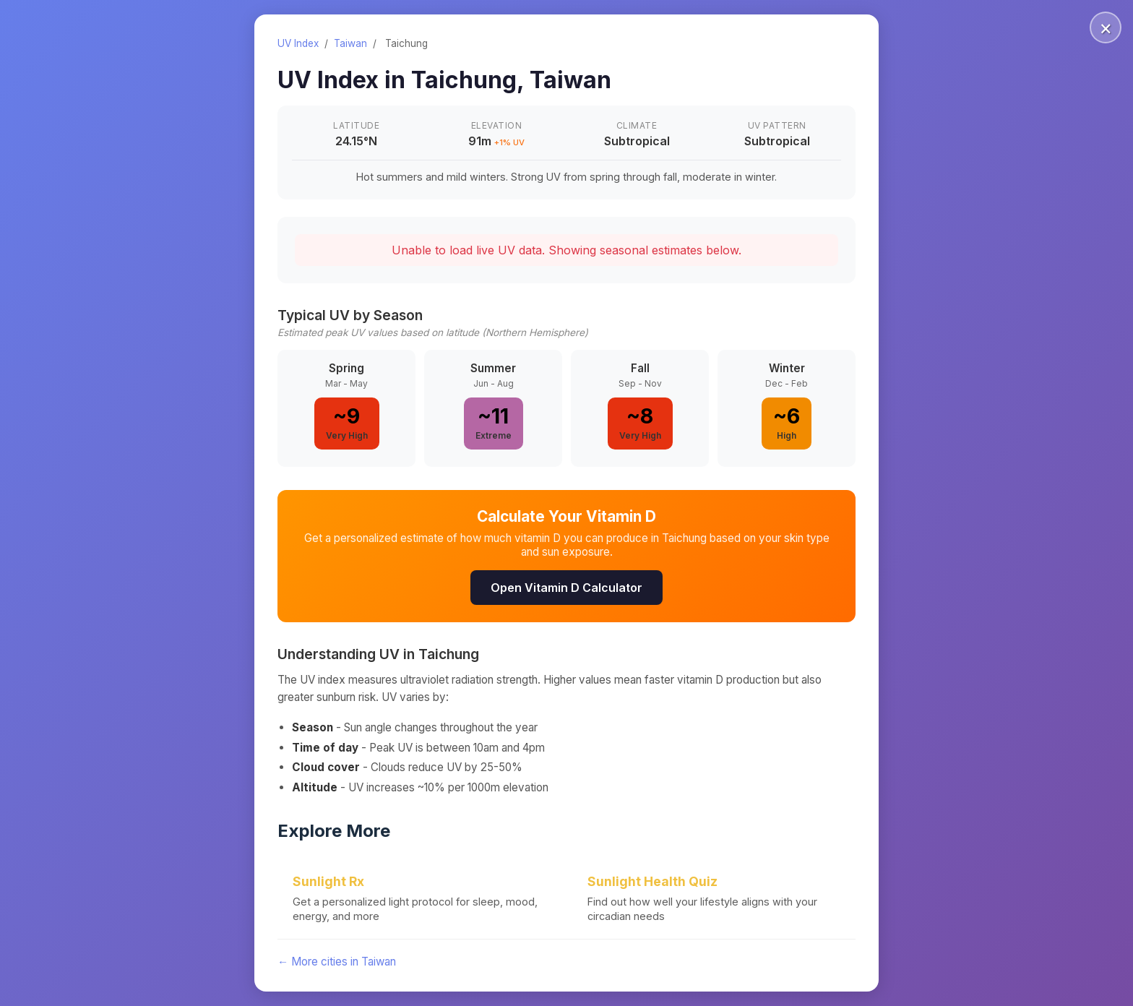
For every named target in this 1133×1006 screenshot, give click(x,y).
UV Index (298, 43)
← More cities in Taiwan (336, 961)
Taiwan (350, 43)
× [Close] (1106, 27)
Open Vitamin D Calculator (566, 587)
